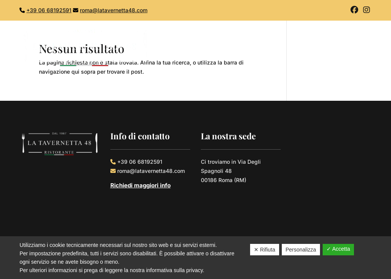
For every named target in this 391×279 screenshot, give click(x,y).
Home (232, 48)
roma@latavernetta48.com (113, 10)
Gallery (328, 48)
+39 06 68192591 (48, 10)
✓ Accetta (338, 249)
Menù (299, 48)
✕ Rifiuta (264, 250)
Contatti (359, 48)
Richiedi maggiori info (140, 185)
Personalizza (301, 250)
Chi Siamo (266, 48)
